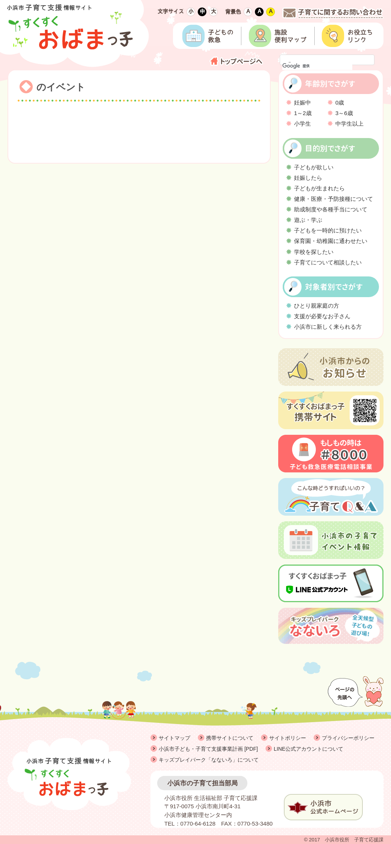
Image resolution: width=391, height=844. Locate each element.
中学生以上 (349, 123)
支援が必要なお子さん (322, 316)
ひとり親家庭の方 (316, 305)
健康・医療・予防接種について (333, 199)
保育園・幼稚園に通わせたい (330, 241)
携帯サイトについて (229, 738)
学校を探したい (313, 252)
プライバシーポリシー (348, 738)
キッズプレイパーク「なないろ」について (209, 760)
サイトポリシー (287, 738)
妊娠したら (308, 178)
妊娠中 (302, 102)
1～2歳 (303, 113)
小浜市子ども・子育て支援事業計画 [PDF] (208, 749)
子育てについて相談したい (328, 262)
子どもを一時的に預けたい (328, 230)
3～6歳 (344, 113)
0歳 (339, 102)
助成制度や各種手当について (330, 209)
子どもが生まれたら (319, 188)
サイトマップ (174, 738)
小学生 (302, 123)
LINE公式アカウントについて (308, 749)
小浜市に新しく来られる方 (328, 326)
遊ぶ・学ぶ (308, 220)
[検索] (317, 66)
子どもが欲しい (313, 167)
